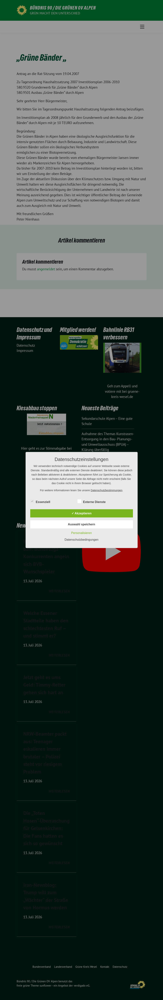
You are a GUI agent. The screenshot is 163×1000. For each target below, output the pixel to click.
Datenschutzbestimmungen (106, 490)
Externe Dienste (91, 501)
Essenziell (40, 501)
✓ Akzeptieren (82, 513)
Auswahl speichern (81, 524)
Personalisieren (81, 533)
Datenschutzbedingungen (81, 539)
